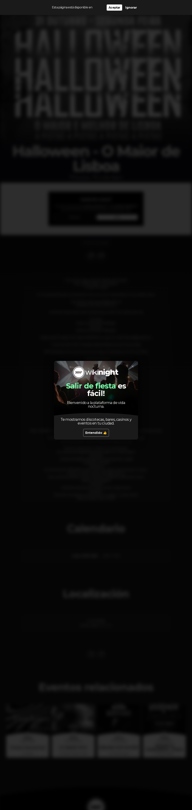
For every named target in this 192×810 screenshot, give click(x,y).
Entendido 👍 (96, 433)
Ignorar (131, 7)
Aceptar (114, 7)
